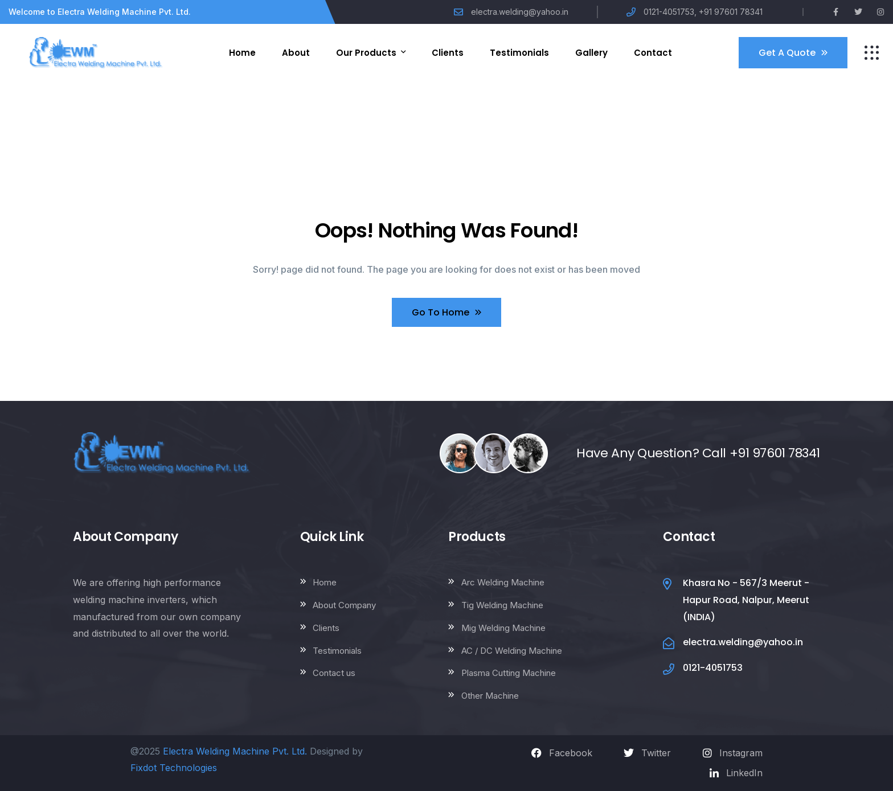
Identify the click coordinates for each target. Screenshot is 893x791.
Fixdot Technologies (173, 767)
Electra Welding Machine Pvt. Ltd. (235, 751)
